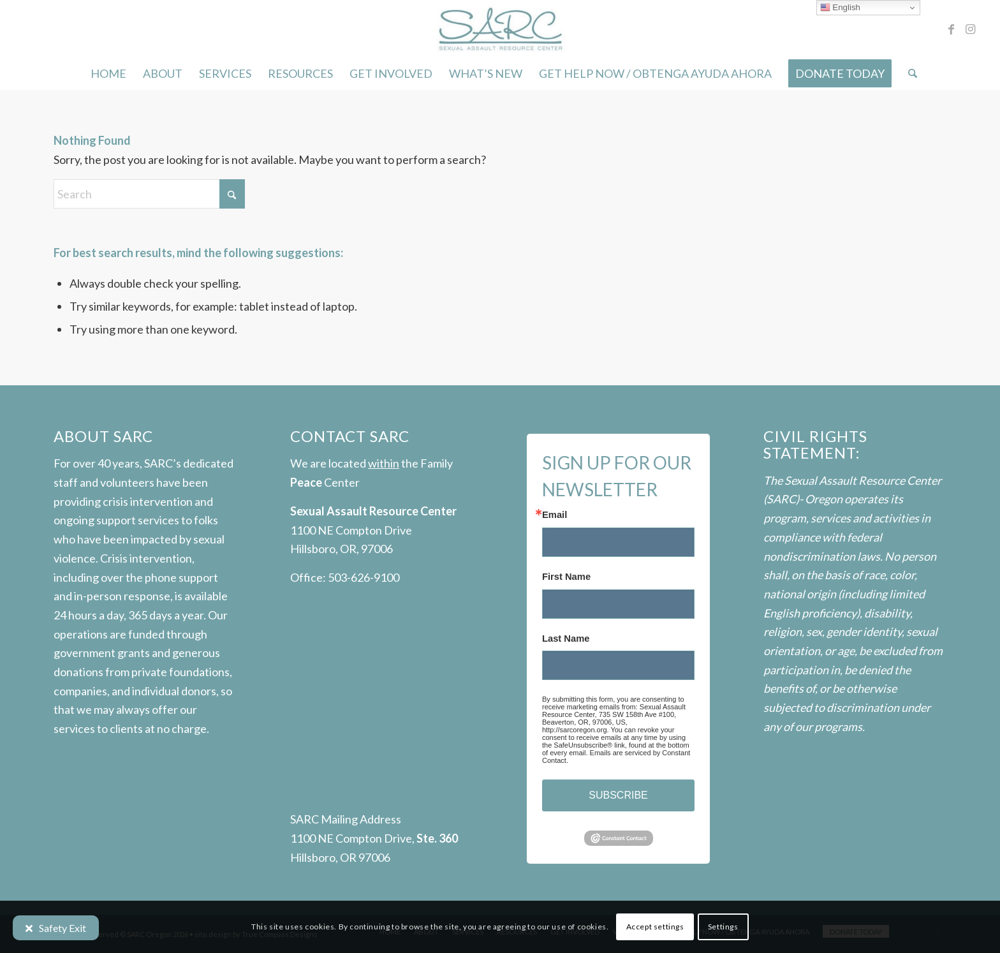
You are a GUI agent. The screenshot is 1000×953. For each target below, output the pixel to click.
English (840, 8)
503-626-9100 (363, 577)
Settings (723, 926)
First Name (566, 577)
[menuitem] (108, 73)
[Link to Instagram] (970, 28)
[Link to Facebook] (951, 28)
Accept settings (655, 926)
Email (554, 515)
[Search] (908, 73)
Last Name (565, 639)
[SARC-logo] (500, 29)
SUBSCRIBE (618, 795)
